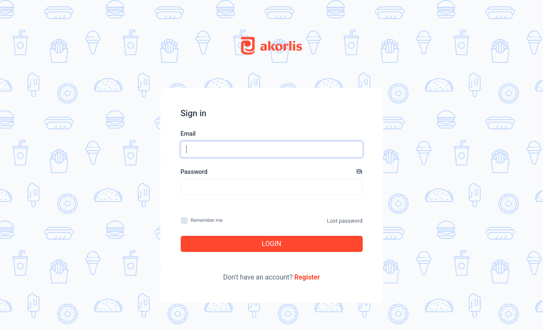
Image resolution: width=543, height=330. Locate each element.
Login (271, 244)
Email (188, 133)
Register (307, 277)
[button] (359, 172)
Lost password (345, 221)
